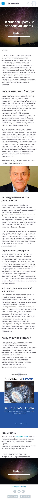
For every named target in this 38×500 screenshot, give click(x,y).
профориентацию (21, 436)
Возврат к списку (19, 487)
